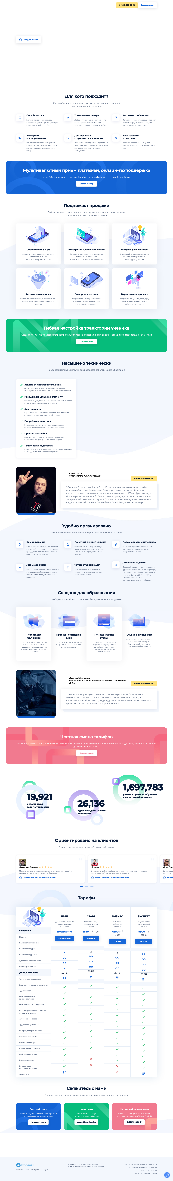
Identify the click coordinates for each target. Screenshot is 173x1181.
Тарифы (45, 5)
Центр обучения (84, 5)
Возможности (33, 5)
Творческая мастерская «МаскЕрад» (49, 878)
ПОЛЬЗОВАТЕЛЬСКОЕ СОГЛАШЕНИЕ (142, 1167)
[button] (81, 890)
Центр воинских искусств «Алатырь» (122, 878)
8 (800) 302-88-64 (125, 5)
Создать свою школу (145, 477)
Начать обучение (38, 1146)
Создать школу (147, 5)
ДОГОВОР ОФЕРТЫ (149, 1170)
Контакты (55, 5)
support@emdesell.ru (86, 1146)
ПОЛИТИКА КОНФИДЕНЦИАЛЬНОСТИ (141, 1164)
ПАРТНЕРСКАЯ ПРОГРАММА (145, 1173)
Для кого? (20, 5)
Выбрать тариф (86, 757)
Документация (68, 5)
